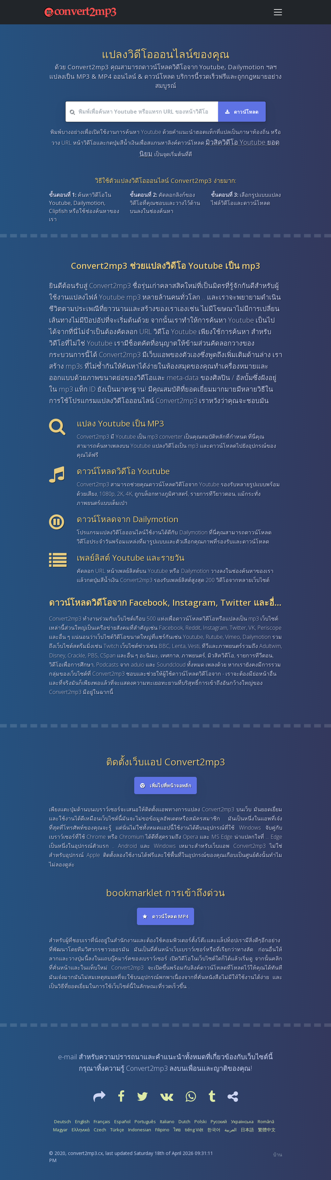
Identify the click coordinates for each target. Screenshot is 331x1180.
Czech (100, 1130)
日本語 (247, 1130)
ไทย (177, 1130)
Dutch (184, 1121)
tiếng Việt (194, 1130)
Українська (242, 1121)
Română (266, 1121)
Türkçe (117, 1130)
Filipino (162, 1130)
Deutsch (62, 1121)
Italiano (167, 1121)
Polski (200, 1121)
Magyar (60, 1130)
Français (102, 1121)
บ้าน (277, 1154)
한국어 (213, 1130)
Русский (219, 1121)
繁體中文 (267, 1130)
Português (145, 1121)
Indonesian (139, 1130)
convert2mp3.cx (85, 1153)
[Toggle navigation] (277, 12)
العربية (230, 1130)
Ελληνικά (81, 1130)
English (82, 1121)
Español (122, 1121)
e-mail (67, 1056)
